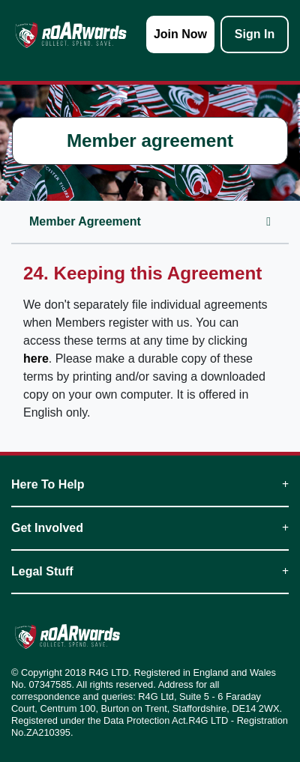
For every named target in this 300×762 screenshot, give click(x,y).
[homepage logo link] (70, 34)
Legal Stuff (150, 571)
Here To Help (150, 484)
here (36, 358)
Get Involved (150, 527)
